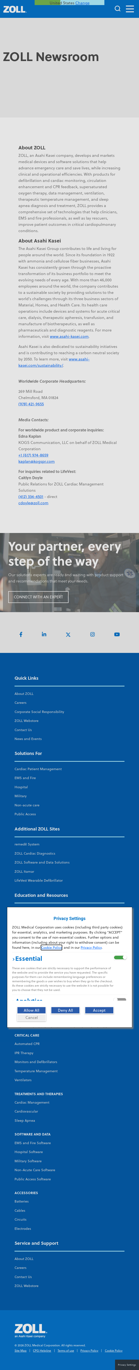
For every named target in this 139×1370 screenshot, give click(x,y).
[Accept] (99, 1010)
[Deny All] (65, 1010)
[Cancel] (31, 1017)
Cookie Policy (51, 947)
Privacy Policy (91, 947)
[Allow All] (31, 1010)
